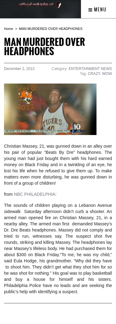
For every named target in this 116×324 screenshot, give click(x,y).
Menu (97, 9)
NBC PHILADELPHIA (34, 194)
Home (8, 29)
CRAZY (94, 74)
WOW (107, 74)
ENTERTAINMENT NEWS (90, 69)
